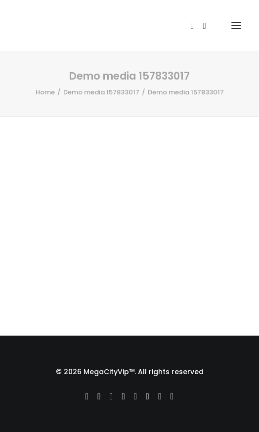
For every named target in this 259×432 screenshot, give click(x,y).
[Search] (188, 25)
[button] (236, 25)
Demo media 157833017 (101, 92)
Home (45, 92)
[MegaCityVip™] (55, 25)
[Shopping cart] (210, 25)
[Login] (200, 25)
